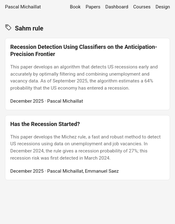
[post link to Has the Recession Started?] (87, 147)
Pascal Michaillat (23, 7)
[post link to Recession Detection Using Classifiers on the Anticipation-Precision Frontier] (87, 74)
